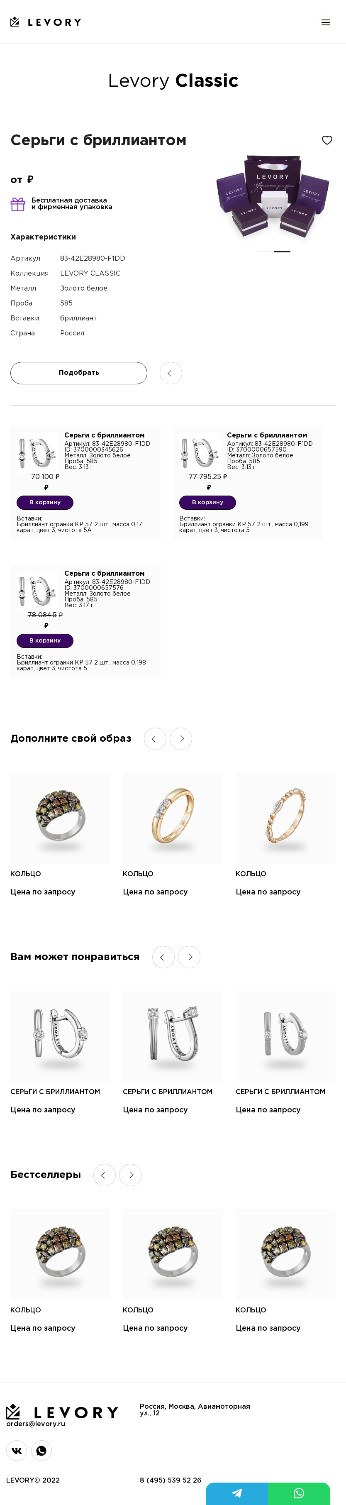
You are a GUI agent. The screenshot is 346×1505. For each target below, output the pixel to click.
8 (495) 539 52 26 (171, 1481)
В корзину (45, 502)
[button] (265, 251)
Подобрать (79, 373)
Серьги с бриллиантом (55, 1092)
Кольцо (25, 874)
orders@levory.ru (35, 1424)
